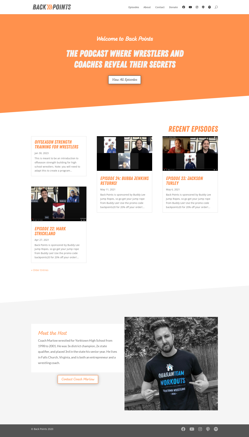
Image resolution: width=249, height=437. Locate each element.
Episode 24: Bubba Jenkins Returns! (124, 180)
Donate (173, 7)
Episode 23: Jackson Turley (184, 180)
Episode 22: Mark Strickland (50, 231)
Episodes (133, 7)
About (147, 7)
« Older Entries (39, 270)
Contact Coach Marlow (77, 379)
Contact (160, 7)
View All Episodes (124, 80)
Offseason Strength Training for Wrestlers (56, 144)
